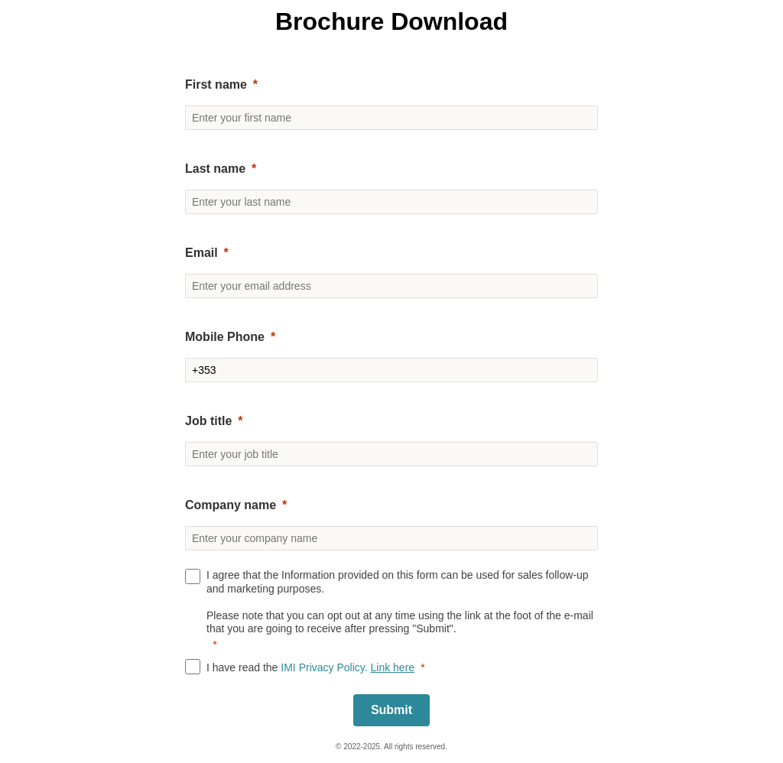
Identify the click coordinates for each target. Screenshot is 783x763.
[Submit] (391, 710)
